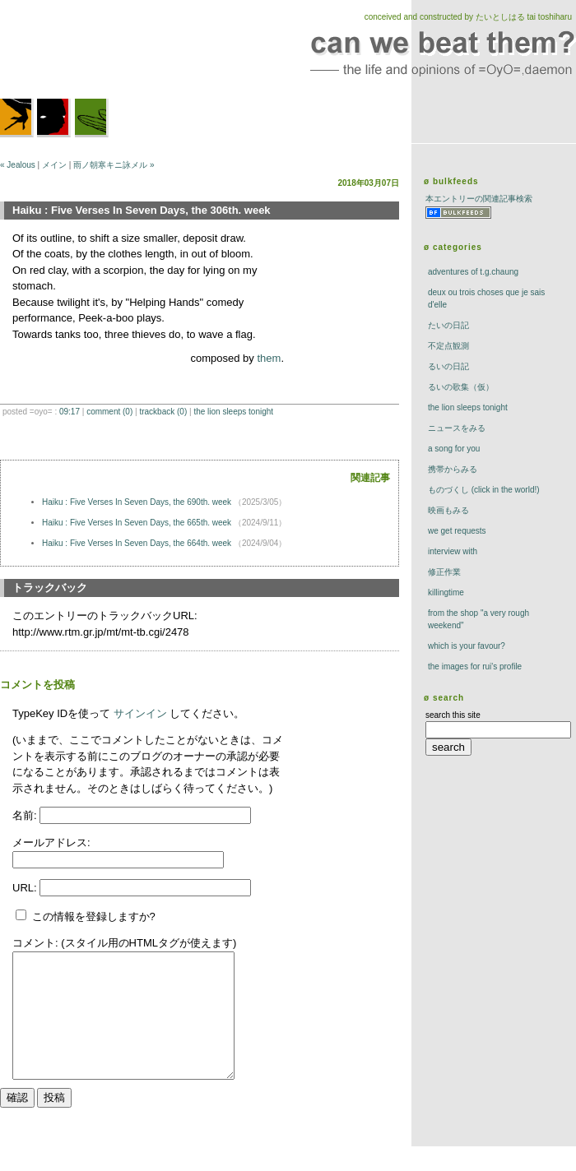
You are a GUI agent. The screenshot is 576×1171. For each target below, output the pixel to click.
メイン (54, 164)
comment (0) (109, 411)
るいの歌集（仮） (461, 386)
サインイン (140, 713)
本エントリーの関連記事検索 (478, 198)
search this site (453, 715)
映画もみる (448, 510)
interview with (452, 551)
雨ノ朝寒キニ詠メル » (113, 164)
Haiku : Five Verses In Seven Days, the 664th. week (138, 543)
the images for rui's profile (475, 666)
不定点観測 (448, 345)
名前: (25, 815)
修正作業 (444, 571)
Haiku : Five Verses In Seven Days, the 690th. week (138, 502)
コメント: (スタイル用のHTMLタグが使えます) (124, 943)
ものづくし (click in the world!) (484, 489)
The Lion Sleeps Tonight (233, 411)
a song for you (454, 448)
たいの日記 (448, 325)
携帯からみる (452, 469)
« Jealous (17, 164)
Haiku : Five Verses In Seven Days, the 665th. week (138, 522)
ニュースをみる (456, 428)
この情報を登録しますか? (86, 916)
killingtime (446, 592)
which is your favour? (466, 645)
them (269, 358)
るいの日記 (448, 366)
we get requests (457, 530)
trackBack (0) (163, 411)
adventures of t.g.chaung (473, 271)
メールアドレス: (51, 842)
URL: (25, 888)
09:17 (69, 411)
